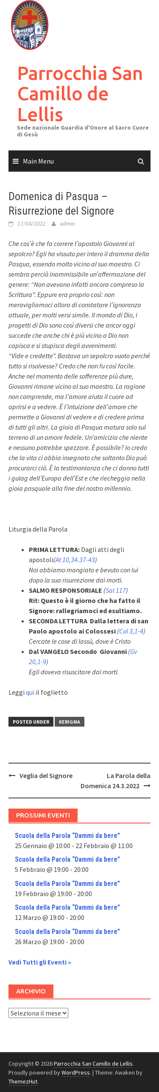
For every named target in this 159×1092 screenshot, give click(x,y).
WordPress (75, 1072)
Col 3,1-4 (131, 631)
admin (67, 223)
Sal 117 (116, 590)
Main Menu (38, 161)
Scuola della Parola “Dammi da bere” (67, 836)
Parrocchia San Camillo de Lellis (80, 93)
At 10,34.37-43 (75, 559)
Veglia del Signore (46, 775)
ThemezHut (22, 1081)
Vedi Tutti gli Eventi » (39, 962)
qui (30, 692)
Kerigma (69, 722)
